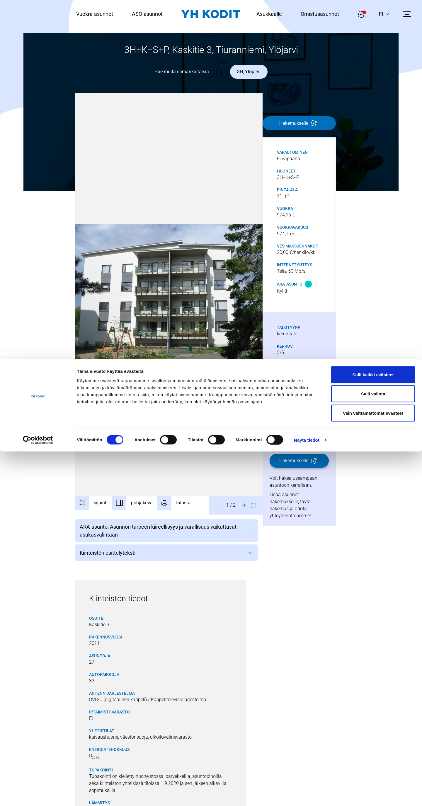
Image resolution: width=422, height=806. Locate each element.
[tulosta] (188, 505)
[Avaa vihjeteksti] (308, 284)
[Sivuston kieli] (384, 14)
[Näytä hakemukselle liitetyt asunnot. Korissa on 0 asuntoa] (361, 14)
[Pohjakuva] (142, 505)
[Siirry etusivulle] (210, 14)
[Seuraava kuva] (244, 505)
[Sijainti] (96, 505)
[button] (169, 294)
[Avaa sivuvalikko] (407, 14)
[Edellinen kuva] (218, 505)
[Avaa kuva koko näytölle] (253, 505)
